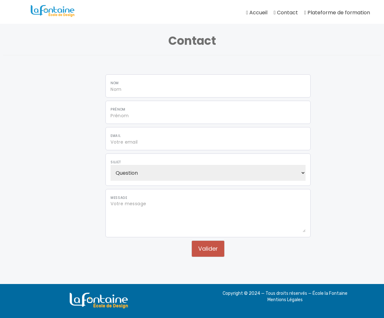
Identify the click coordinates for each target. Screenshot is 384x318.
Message (119, 198)
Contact (286, 12)
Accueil (256, 12)
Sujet (116, 162)
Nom (115, 83)
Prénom (118, 109)
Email (116, 136)
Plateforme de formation (337, 12)
